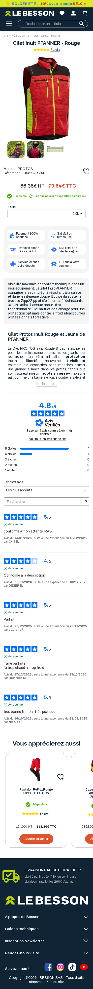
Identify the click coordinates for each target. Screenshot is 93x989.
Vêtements (20, 35)
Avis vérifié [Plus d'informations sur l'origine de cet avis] (15, 524)
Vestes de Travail (47, 35)
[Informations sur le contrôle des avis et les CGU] (71, 431)
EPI (6, 35)
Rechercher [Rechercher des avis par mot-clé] (44, 502)
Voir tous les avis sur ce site (47, 439)
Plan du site (55, 982)
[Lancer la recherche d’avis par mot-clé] (86, 501)
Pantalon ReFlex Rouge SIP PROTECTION (36, 791)
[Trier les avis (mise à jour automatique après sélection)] (46, 490)
